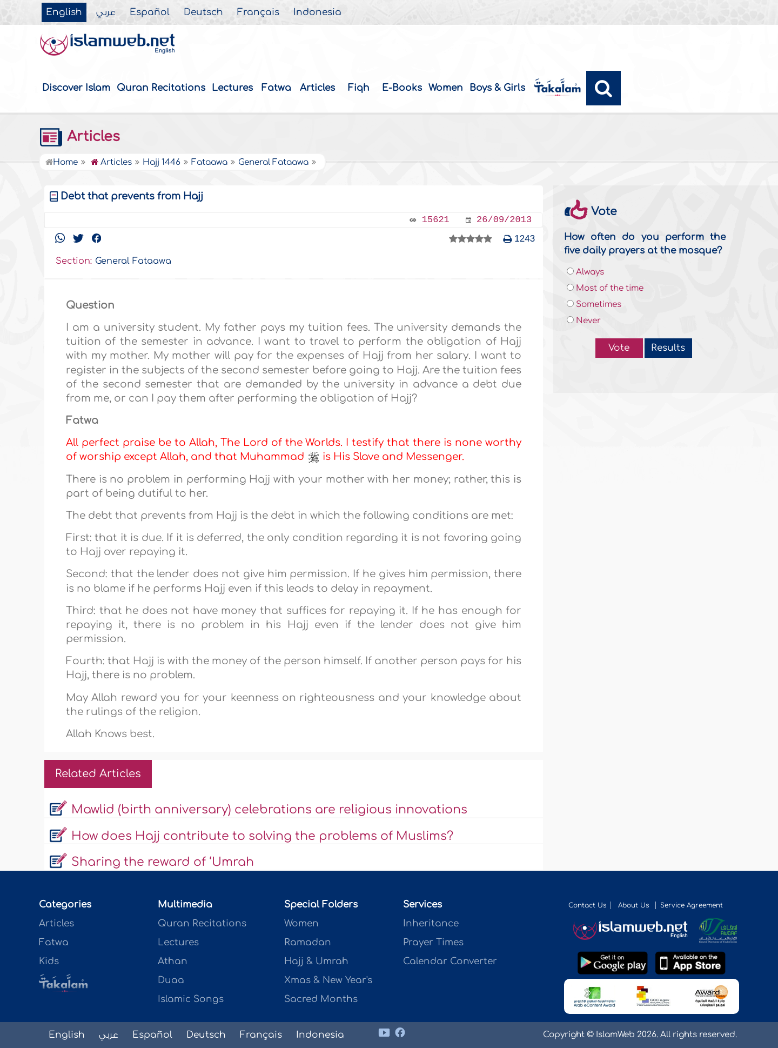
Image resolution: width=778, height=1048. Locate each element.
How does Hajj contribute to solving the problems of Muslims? (262, 836)
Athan (172, 961)
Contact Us (587, 905)
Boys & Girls (497, 88)
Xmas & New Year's (328, 980)
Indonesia (317, 12)
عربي (106, 12)
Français (258, 12)
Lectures (232, 88)
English (64, 12)
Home (61, 162)
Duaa (171, 980)
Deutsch (203, 12)
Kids (49, 961)
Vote (618, 348)
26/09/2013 (504, 220)
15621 (436, 220)
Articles (317, 88)
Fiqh (359, 88)
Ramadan (307, 942)
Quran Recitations (161, 88)
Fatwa (276, 88)
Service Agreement (691, 905)
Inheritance (431, 923)
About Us (634, 905)
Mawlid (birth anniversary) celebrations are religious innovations (269, 809)
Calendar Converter (450, 961)
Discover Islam (76, 88)
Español (150, 12)
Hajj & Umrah (316, 961)
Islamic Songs (191, 999)
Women (445, 88)
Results (668, 348)
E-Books (402, 88)
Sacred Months (321, 999)
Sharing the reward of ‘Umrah (162, 862)
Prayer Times (433, 942)
